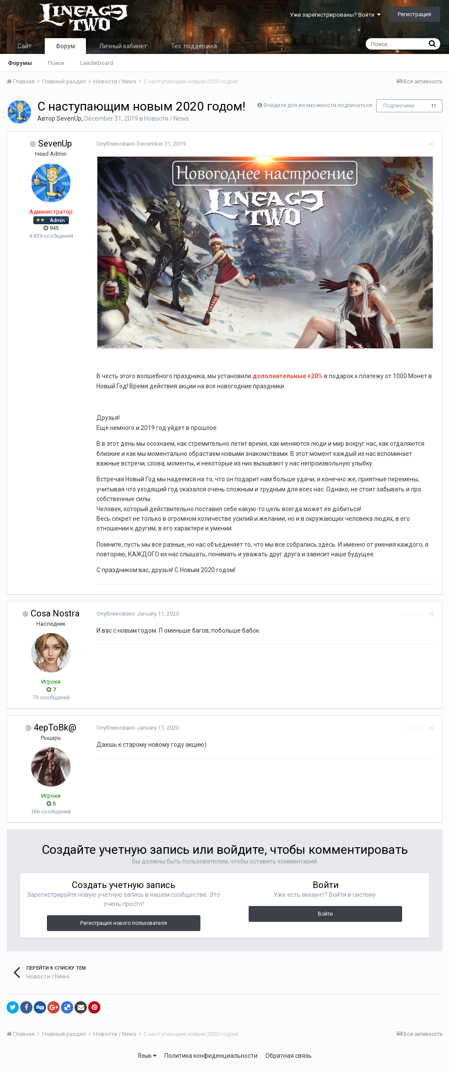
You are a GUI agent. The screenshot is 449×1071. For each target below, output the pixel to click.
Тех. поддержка (194, 46)
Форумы (20, 63)
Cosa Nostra (55, 615)
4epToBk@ (55, 729)
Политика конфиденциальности (210, 1057)
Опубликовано (139, 143)
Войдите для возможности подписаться (318, 105)
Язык (147, 1057)
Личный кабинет (123, 46)
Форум (65, 46)
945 (51, 228)
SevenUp (69, 118)
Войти (325, 916)
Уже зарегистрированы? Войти (335, 14)
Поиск (56, 63)
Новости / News (166, 118)
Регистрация (414, 14)
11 (433, 106)
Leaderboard (96, 63)
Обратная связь (288, 1057)
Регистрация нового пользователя (123, 925)
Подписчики (398, 106)
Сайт (25, 46)
